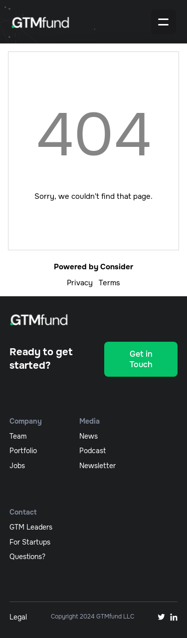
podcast (92, 450)
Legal (18, 617)
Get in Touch (141, 359)
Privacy (80, 283)
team (17, 436)
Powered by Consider (93, 267)
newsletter (97, 465)
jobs (17, 465)
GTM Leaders (30, 527)
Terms (109, 283)
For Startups (29, 542)
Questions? (27, 556)
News (88, 436)
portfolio (23, 450)
